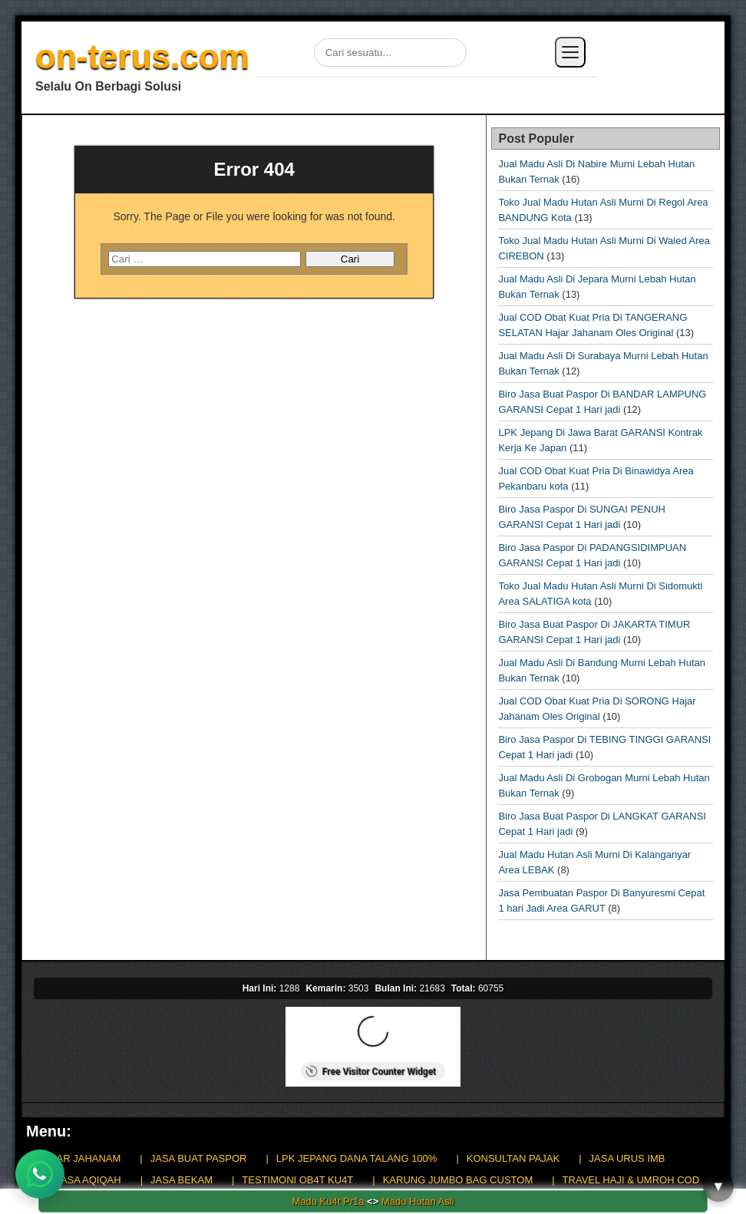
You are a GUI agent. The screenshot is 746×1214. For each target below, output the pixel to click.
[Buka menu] (570, 52)
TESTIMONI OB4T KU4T (297, 1180)
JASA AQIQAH (87, 1180)
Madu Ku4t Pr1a (328, 1201)
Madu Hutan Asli (417, 1201)
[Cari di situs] (390, 52)
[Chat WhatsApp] (39, 1174)
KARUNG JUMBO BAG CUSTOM (458, 1180)
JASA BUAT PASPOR (198, 1158)
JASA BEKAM (181, 1180)
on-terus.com (142, 56)
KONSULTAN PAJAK (513, 1158)
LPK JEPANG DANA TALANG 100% (356, 1158)
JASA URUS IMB (627, 1158)
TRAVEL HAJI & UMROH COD (631, 1180)
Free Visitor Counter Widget (370, 1071)
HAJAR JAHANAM (79, 1158)
